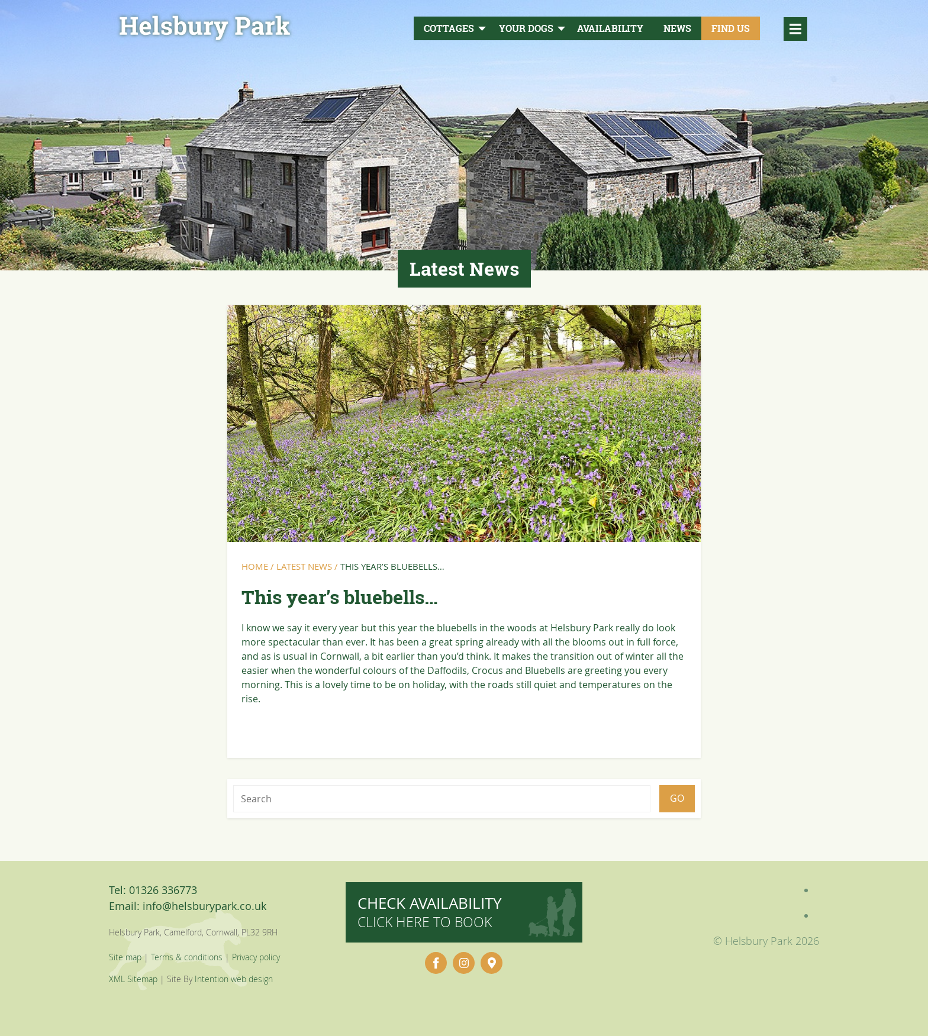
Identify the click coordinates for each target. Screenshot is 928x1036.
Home (254, 566)
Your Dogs (526, 28)
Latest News (304, 566)
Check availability (429, 912)
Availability (610, 28)
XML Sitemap (133, 979)
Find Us (730, 28)
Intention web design (234, 979)
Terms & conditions (187, 957)
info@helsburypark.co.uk (204, 906)
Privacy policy (256, 957)
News (677, 28)
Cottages (449, 28)
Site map (125, 957)
